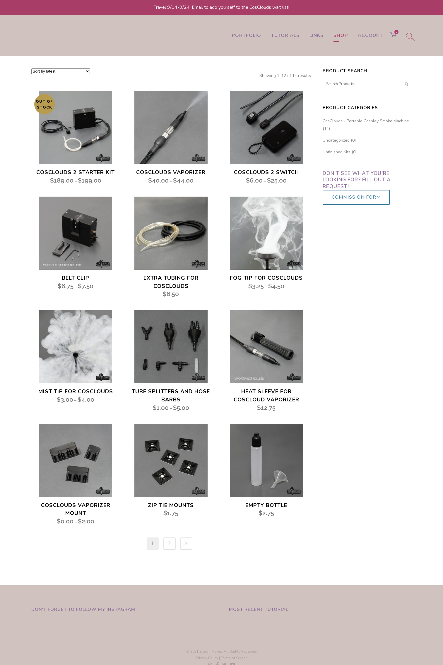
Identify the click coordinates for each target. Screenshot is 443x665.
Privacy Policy (207, 658)
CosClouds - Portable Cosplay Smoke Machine (366, 121)
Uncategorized (336, 140)
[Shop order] (60, 71)
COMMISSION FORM (356, 197)
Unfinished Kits (336, 152)
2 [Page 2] (169, 543)
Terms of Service (234, 658)
